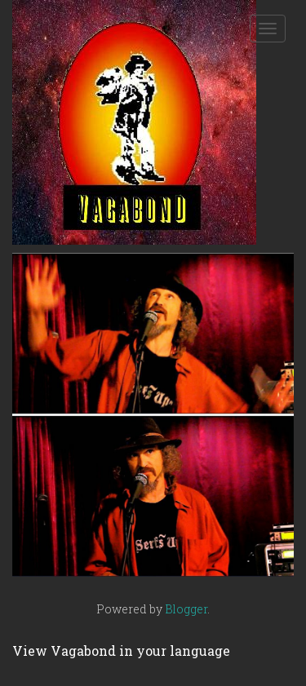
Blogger (186, 609)
